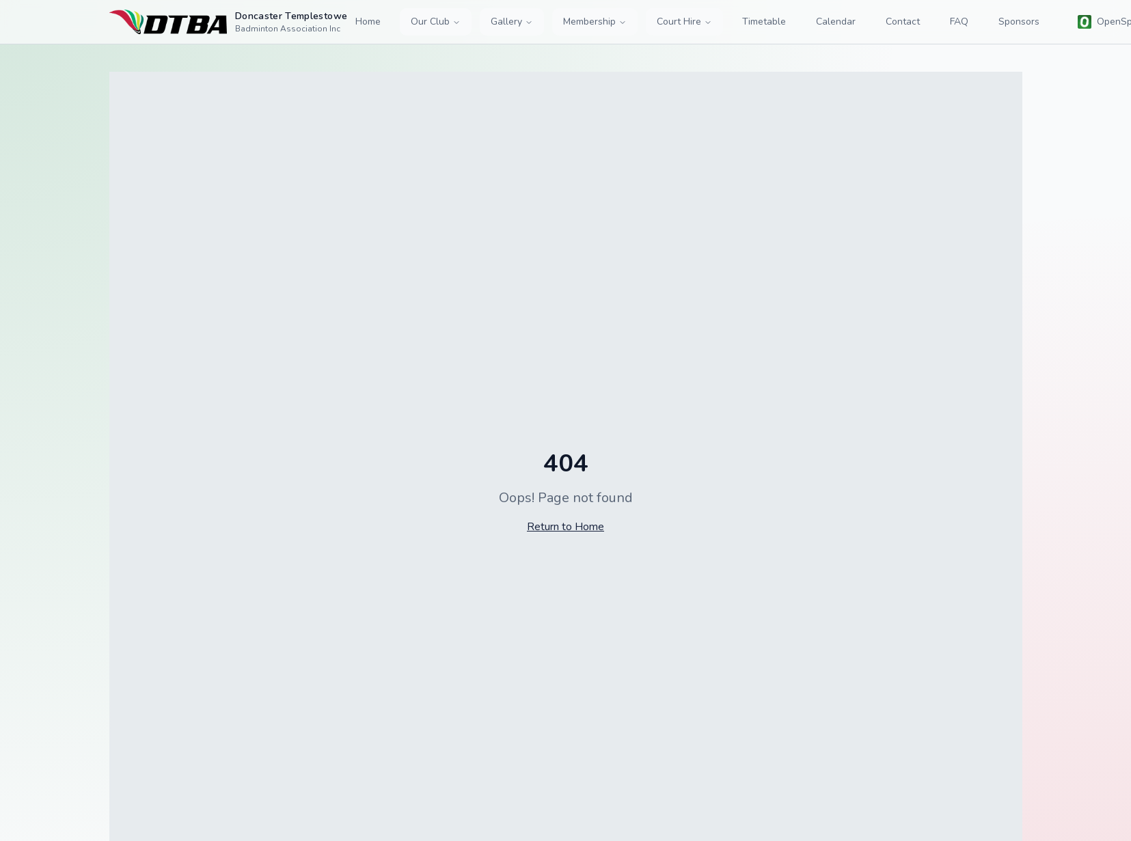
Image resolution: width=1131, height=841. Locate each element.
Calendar (836, 21)
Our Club (436, 21)
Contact (903, 21)
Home (368, 21)
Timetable (764, 21)
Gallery (512, 21)
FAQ (959, 21)
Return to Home (565, 526)
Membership (595, 21)
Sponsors (1018, 21)
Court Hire (684, 21)
